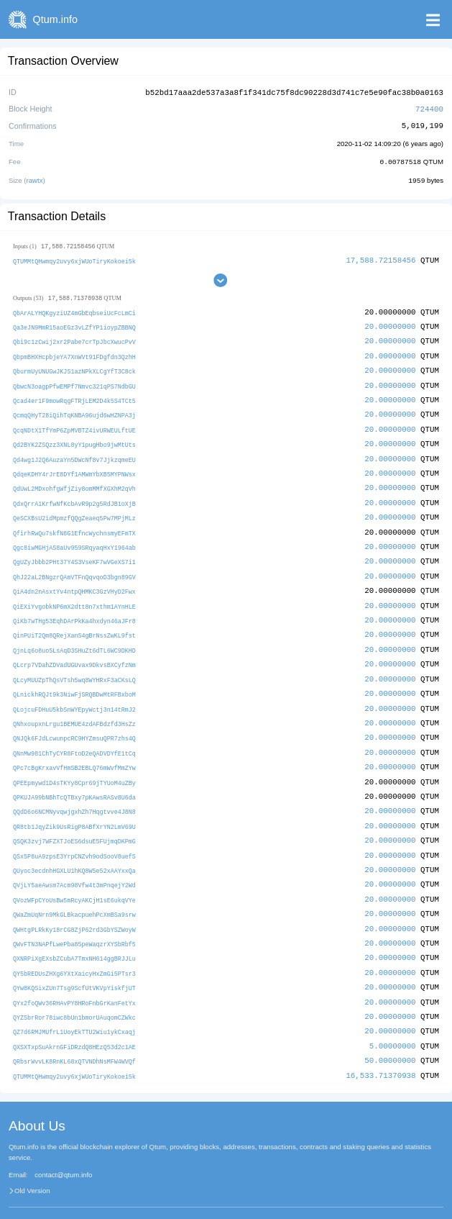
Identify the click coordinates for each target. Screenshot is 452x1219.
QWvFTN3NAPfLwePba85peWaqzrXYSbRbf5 (74, 923)
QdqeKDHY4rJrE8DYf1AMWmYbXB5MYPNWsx (74, 467)
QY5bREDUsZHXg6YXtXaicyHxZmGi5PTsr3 (74, 952)
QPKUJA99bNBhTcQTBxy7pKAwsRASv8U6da (74, 780)
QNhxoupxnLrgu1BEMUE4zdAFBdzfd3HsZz (74, 709)
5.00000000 (392, 1022)
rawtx (35, 178)
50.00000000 (389, 1036)
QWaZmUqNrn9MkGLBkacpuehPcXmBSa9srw (74, 895)
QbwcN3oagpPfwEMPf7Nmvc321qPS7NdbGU (74, 382)
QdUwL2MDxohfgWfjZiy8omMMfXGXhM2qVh (74, 482)
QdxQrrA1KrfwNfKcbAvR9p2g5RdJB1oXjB (74, 495)
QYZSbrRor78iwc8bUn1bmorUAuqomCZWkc (74, 994)
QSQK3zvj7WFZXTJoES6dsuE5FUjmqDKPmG (74, 824)
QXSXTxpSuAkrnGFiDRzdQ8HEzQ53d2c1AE (74, 1023)
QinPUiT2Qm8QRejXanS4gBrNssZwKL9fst (74, 623)
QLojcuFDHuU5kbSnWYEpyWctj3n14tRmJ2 (74, 695)
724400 (429, 107)
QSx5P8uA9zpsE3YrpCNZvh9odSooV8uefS (74, 837)
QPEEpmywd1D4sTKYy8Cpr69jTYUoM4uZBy (74, 766)
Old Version (32, 1165)
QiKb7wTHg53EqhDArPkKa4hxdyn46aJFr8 (74, 610)
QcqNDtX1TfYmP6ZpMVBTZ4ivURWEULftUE (74, 424)
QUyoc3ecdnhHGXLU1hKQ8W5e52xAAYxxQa (74, 852)
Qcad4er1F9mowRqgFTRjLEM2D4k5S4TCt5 (74, 396)
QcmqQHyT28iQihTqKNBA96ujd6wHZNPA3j (74, 410)
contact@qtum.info (63, 1150)
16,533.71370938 (380, 1050)
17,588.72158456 (380, 258)
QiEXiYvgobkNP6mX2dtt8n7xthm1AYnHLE (74, 595)
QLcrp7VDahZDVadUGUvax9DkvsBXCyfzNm (74, 652)
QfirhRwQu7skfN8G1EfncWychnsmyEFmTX (74, 524)
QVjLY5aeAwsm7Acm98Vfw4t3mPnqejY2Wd (74, 866)
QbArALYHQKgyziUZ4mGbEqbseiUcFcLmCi (74, 310)
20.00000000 (389, 324)
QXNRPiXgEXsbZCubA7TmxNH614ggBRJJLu (74, 937)
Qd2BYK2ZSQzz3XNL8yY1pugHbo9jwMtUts (74, 439)
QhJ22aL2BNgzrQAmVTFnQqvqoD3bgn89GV (74, 567)
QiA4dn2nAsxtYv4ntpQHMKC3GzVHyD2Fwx (74, 581)
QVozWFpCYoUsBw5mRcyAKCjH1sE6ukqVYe (74, 880)
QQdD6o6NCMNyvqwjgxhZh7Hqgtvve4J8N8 (74, 795)
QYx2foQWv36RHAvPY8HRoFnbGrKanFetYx (74, 980)
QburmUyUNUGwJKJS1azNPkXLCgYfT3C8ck (74, 367)
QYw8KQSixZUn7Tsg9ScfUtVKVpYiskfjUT (74, 966)
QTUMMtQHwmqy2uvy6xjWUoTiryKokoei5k (74, 259)
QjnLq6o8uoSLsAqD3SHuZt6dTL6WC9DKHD (74, 638)
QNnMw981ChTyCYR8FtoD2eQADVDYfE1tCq (74, 738)
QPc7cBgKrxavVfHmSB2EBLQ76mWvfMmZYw (74, 752)
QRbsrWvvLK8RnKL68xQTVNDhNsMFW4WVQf (74, 1037)
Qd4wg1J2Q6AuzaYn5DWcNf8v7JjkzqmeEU (74, 453)
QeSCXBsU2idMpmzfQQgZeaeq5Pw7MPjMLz (74, 510)
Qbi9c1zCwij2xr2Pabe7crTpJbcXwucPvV (74, 339)
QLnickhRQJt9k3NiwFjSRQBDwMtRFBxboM (74, 681)
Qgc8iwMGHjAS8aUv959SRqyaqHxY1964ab (74, 539)
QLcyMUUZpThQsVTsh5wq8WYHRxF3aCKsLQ (74, 667)
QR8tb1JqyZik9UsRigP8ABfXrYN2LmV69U (74, 809)
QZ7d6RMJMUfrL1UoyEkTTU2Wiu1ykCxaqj (74, 1008)
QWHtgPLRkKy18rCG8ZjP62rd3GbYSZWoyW (74, 908)
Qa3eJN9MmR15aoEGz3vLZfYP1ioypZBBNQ (74, 325)
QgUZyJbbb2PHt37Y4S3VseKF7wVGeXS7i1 (74, 552)
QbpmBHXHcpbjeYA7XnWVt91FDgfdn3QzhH (74, 353)
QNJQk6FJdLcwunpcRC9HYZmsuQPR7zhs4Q (74, 724)
